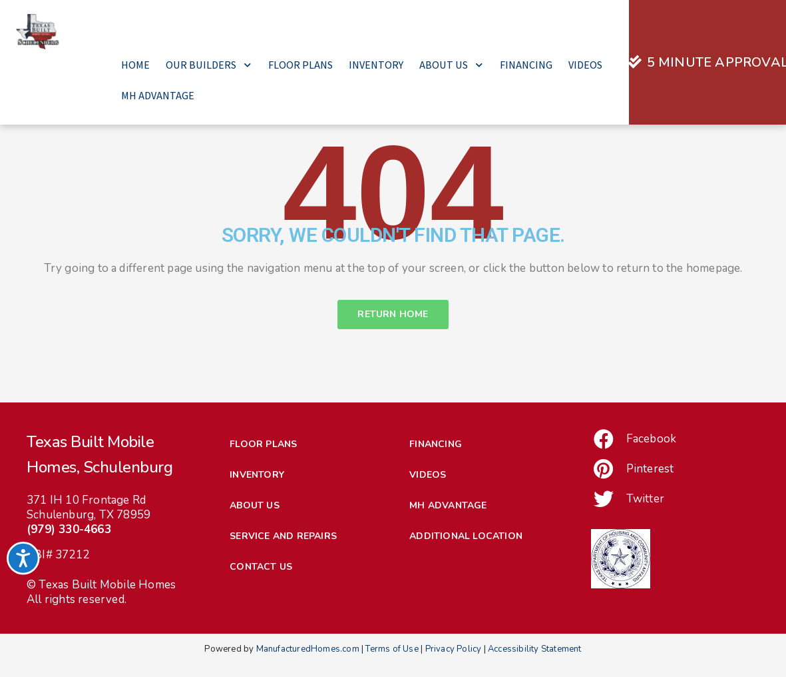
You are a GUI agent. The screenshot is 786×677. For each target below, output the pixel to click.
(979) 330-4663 (69, 551)
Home (135, 65)
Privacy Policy (453, 671)
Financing (526, 65)
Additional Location (465, 558)
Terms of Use (391, 671)
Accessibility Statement (535, 671)
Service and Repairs (283, 558)
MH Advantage (157, 96)
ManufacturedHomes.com (307, 671)
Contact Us (261, 588)
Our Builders (209, 65)
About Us (451, 65)
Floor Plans (300, 65)
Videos (585, 65)
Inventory (376, 65)
